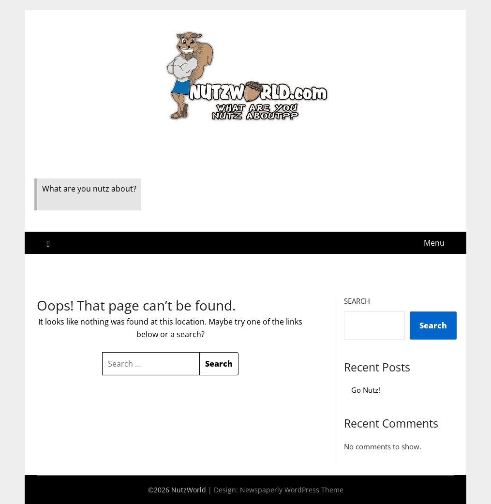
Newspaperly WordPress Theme (291, 489)
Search (357, 301)
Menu (434, 242)
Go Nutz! (365, 390)
